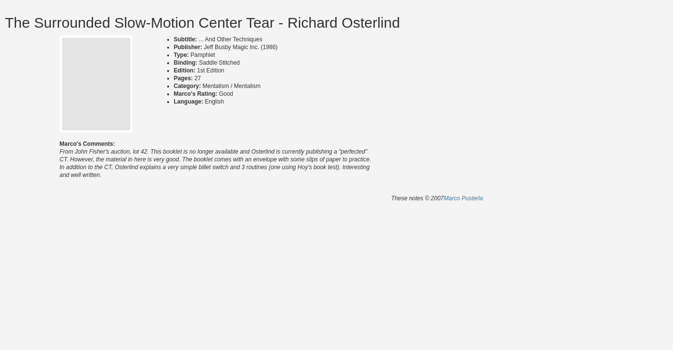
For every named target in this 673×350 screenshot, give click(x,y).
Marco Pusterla (463, 198)
